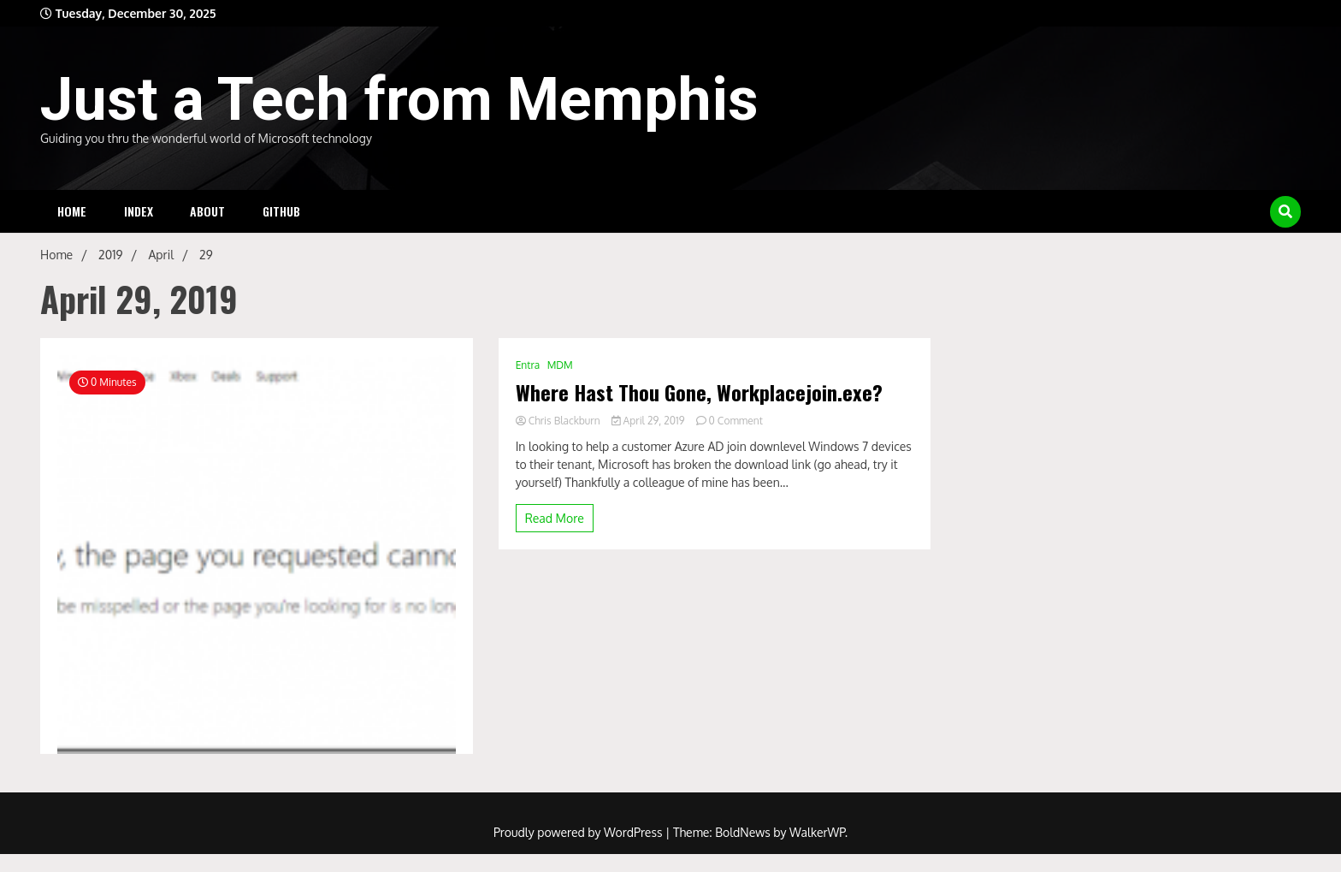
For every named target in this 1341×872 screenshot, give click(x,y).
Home (71, 211)
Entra (528, 365)
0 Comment (736, 420)
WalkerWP (817, 832)
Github (281, 211)
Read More (554, 518)
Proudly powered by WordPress (579, 832)
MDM (560, 365)
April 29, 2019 (649, 420)
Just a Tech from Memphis (399, 99)
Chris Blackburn (559, 420)
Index (138, 211)
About (207, 211)
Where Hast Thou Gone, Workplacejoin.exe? (699, 392)
